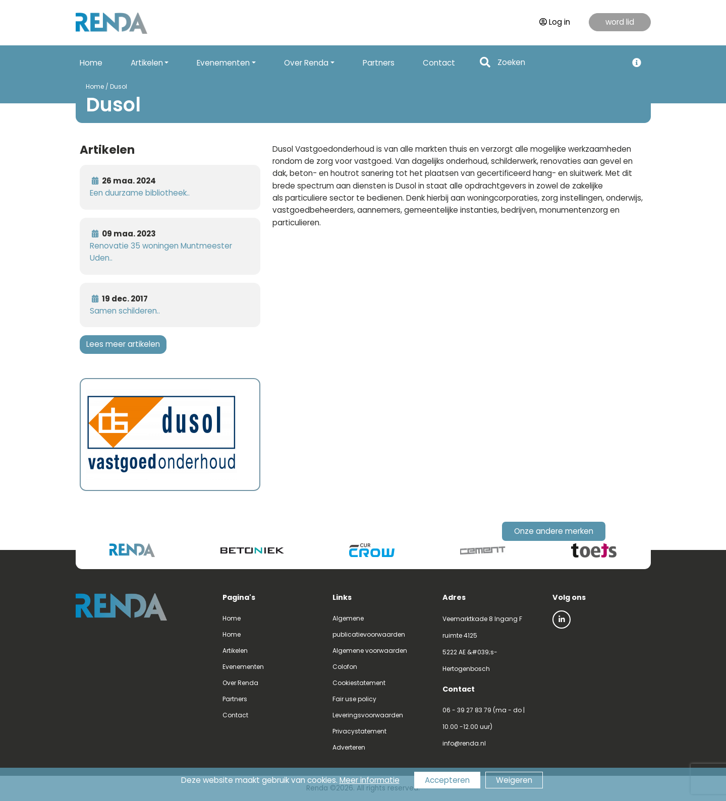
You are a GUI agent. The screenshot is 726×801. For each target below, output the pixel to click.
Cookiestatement (358, 683)
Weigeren (514, 780)
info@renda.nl (464, 743)
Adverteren (348, 747)
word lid (619, 22)
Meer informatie (370, 780)
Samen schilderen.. (125, 310)
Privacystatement (359, 731)
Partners (379, 62)
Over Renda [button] (306, 62)
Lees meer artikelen (123, 344)
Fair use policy (354, 699)
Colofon (344, 666)
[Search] (559, 62)
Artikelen (235, 650)
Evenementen (243, 666)
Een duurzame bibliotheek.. (140, 193)
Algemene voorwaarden (369, 650)
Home (91, 62)
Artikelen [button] (147, 62)
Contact (439, 62)
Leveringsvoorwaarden (367, 715)
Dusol (118, 86)
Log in (554, 22)
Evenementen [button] (223, 62)
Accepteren (447, 780)
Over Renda (240, 683)
